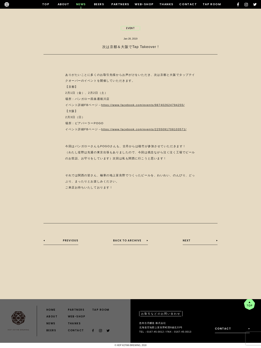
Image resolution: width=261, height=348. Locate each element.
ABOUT (63, 4)
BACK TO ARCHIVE (127, 240)
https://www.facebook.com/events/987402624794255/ (142, 105)
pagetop (249, 304)
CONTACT (188, 4)
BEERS (99, 4)
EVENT (130, 28)
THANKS (166, 4)
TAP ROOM (212, 4)
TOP (45, 4)
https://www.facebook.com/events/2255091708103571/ (143, 129)
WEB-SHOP (144, 4)
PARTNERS (120, 4)
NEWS (81, 4)
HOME (51, 310)
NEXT (187, 240)
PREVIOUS (70, 240)
